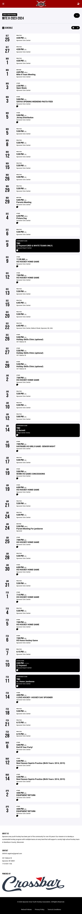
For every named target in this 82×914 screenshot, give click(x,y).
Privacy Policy (39, 909)
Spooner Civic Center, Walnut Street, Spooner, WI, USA (34, 328)
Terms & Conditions (54, 909)
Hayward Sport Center (24, 248)
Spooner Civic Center (23, 40)
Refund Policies (26, 909)
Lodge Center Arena (23, 433)
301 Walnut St (21, 342)
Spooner (19, 531)
